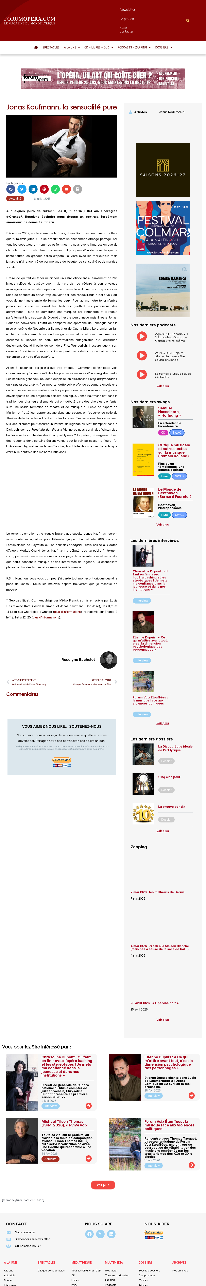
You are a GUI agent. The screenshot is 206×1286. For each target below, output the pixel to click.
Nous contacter (139, 10)
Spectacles (50, 25)
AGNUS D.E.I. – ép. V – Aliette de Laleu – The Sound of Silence (170, 334)
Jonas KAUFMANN (172, 90)
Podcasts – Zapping (134, 25)
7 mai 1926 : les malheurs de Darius (158, 870)
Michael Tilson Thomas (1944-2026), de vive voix (64, 1101)
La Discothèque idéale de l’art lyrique (175, 726)
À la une (72, 25)
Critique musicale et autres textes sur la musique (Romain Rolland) (174, 428)
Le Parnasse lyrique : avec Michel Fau (173, 353)
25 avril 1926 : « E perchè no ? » (155, 981)
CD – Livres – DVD (98, 25)
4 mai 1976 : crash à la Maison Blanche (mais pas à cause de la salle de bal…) (160, 925)
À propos (115, 10)
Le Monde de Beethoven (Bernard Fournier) (174, 471)
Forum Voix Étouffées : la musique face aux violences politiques (150, 678)
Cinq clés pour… (170, 755)
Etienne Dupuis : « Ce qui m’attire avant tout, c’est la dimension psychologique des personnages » (150, 622)
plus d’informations (67, 590)
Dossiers (163, 25)
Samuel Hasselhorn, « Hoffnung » (169, 390)
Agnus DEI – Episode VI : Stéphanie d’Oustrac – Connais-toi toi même (171, 315)
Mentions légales (78, 1277)
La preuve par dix (171, 785)
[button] (72, 25)
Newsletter (95, 10)
